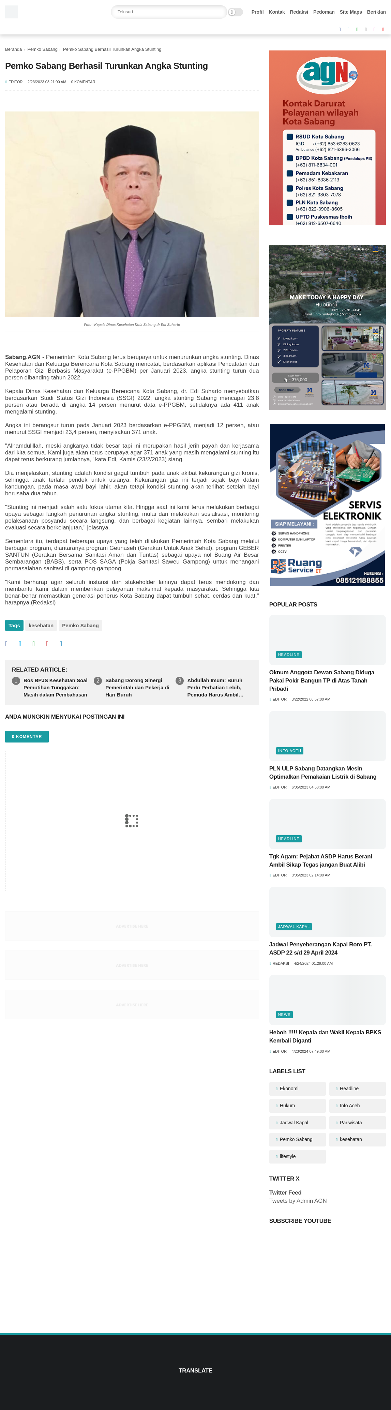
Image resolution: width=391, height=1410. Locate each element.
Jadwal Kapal (294, 927)
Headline (289, 654)
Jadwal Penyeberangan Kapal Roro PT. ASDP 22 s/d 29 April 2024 (320, 948)
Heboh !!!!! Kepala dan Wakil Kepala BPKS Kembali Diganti (325, 1036)
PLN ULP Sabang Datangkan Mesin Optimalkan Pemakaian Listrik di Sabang (323, 772)
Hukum (287, 1105)
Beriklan (376, 12)
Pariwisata (350, 1122)
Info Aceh (289, 751)
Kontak (277, 12)
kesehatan (41, 625)
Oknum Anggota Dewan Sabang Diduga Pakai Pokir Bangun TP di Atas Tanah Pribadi (322, 680)
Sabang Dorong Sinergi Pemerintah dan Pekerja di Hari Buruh (137, 687)
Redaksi (299, 12)
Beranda (13, 49)
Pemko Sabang (42, 49)
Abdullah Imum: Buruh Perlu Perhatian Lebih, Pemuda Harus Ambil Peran (214, 687)
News (284, 1014)
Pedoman (324, 12)
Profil (258, 12)
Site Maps (351, 12)
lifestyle (287, 1156)
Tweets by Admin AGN (298, 1201)
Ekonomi (288, 1088)
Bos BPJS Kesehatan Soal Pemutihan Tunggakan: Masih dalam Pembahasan (56, 687)
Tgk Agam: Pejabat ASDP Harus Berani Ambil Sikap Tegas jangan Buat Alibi (320, 860)
